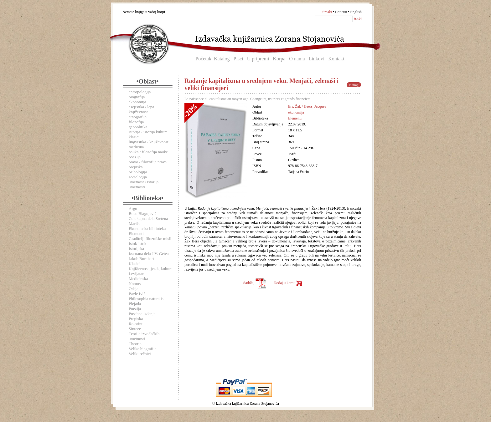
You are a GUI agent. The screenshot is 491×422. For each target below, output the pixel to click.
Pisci (238, 58)
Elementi (136, 233)
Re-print (135, 323)
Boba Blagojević (142, 213)
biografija (137, 96)
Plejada (135, 303)
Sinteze (135, 328)
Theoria (135, 343)
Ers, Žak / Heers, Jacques (307, 106)
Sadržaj (254, 283)
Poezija (135, 308)
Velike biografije (142, 348)
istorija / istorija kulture (148, 132)
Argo (133, 208)
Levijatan (136, 273)
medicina (136, 147)
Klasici (134, 263)
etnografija (138, 116)
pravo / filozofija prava (148, 162)
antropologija (140, 91)
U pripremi (258, 58)
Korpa (279, 58)
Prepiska (136, 318)
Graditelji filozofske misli (150, 238)
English (356, 12)
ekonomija (137, 101)
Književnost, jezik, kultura (151, 268)
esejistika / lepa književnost (141, 109)
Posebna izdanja (142, 313)
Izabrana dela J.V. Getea (149, 253)
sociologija (138, 177)
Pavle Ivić (137, 293)
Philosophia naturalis (146, 298)
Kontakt (336, 58)
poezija (135, 157)
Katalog (222, 58)
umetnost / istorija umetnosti (143, 184)
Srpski (327, 12)
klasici (134, 137)
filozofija (136, 121)
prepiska (136, 167)
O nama (297, 58)
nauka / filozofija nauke (148, 152)
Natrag (354, 85)
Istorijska (136, 248)
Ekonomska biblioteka (147, 228)
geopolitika (138, 127)
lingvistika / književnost (148, 142)
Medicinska (138, 278)
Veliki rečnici (140, 353)
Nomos (135, 283)
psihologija (138, 172)
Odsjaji (135, 288)
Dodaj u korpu (288, 283)
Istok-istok (137, 243)
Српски (341, 12)
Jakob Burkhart (141, 258)
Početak (203, 58)
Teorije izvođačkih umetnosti (144, 336)
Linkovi (317, 58)
